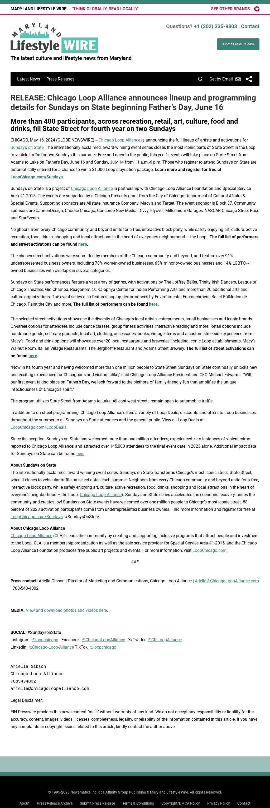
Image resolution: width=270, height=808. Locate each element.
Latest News (28, 79)
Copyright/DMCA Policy (180, 803)
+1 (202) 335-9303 (215, 26)
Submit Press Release (97, 803)
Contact (250, 26)
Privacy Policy (218, 803)
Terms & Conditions (138, 803)
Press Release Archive (55, 803)
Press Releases (60, 79)
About (25, 803)
